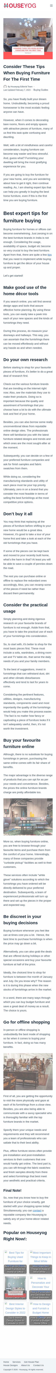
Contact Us (38, 1365)
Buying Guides (41, 90)
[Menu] (51, 5)
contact (37, 1210)
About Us (25, 1365)
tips (50, 254)
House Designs (10, 1365)
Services (16, 1362)
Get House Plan (31, 1362)
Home (6, 1362)
